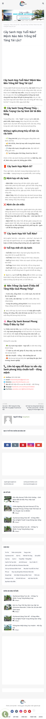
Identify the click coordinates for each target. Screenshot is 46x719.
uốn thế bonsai (23, 562)
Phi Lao (7, 572)
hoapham (26, 417)
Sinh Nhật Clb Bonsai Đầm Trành (22, 575)
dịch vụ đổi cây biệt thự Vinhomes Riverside (17, 565)
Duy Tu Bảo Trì (33, 562)
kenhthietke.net (9, 484)
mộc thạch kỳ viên (33, 578)
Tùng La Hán (27, 552)
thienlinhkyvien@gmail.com (19, 380)
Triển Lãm (36, 575)
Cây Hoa (7, 559)
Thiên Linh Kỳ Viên (15, 24)
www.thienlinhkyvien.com (20, 382)
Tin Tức (7, 552)
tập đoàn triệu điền (10, 581)
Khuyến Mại (8, 575)
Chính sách (24, 717)
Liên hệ (40, 717)
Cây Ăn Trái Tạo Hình (10, 562)
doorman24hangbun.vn (30, 484)
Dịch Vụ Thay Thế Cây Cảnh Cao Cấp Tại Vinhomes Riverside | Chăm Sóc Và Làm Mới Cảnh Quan (27, 607)
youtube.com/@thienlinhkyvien (23, 389)
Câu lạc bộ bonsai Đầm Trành (13, 568)
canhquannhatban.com (30, 482)
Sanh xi (14, 559)
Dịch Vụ (18, 555)
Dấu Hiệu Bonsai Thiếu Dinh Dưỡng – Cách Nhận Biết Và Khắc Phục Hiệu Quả (27, 498)
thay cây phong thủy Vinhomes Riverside (23, 572)
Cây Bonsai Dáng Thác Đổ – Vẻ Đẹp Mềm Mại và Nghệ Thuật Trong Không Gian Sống (27, 519)
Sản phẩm (37, 555)
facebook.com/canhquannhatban (23, 387)
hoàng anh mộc (9, 578)
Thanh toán (33, 717)
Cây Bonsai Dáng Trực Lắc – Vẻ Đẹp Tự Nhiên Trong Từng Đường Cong (25, 528)
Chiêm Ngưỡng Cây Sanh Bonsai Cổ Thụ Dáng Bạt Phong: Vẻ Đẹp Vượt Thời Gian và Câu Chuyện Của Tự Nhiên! (27, 509)
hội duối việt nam (20, 578)
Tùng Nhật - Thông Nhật (25, 559)
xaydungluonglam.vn (10, 482)
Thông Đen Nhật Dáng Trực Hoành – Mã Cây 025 (27, 627)
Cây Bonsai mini (9, 555)
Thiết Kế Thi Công (27, 555)
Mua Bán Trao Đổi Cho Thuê (31, 568)
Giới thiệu (15, 717)
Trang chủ (6, 24)
